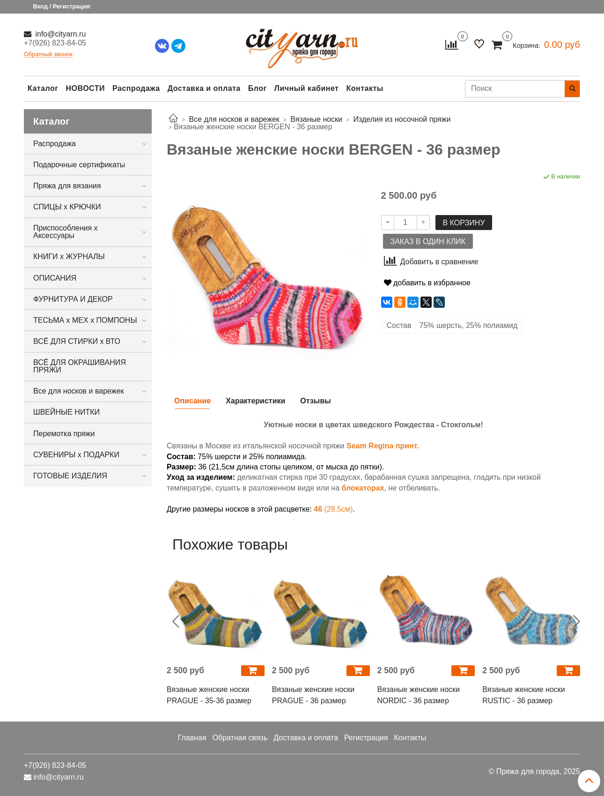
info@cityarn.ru (59, 34)
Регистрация (366, 738)
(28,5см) (333, 509)
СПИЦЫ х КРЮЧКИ (67, 207)
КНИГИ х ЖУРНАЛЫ (69, 256)
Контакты (364, 88)
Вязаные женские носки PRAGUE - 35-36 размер (209, 695)
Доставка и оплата (204, 88)
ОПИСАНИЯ (54, 278)
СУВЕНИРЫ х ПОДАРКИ (76, 455)
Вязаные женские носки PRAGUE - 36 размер (313, 695)
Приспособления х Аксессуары (65, 231)
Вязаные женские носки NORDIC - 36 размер (418, 695)
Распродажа (136, 88)
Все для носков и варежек (78, 391)
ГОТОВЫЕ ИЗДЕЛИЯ (70, 476)
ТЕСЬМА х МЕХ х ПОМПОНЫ (85, 320)
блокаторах (362, 488)
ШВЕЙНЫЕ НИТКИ (66, 412)
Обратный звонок (48, 55)
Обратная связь (239, 738)
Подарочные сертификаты (79, 165)
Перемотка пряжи (64, 434)
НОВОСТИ (85, 88)
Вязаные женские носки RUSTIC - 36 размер (523, 695)
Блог (257, 88)
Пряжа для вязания (67, 186)
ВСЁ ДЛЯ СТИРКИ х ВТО (76, 341)
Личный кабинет (306, 88)
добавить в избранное (427, 283)
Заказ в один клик (427, 241)
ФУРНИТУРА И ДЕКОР (73, 299)
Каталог (43, 88)
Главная (192, 738)
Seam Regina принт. (382, 446)
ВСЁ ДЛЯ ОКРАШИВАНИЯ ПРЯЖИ (79, 366)
